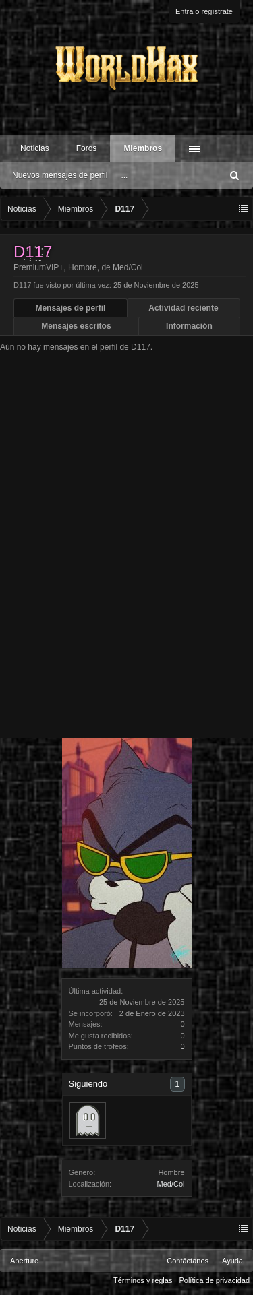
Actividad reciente (183, 308)
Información (189, 326)
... (124, 175)
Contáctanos (187, 1261)
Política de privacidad (214, 1280)
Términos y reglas (142, 1280)
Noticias (34, 148)
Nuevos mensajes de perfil (59, 175)
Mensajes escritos (76, 326)
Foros (86, 148)
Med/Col (171, 1184)
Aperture (24, 1261)
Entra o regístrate (204, 11)
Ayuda (232, 1261)
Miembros (142, 148)
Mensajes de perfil (70, 308)
